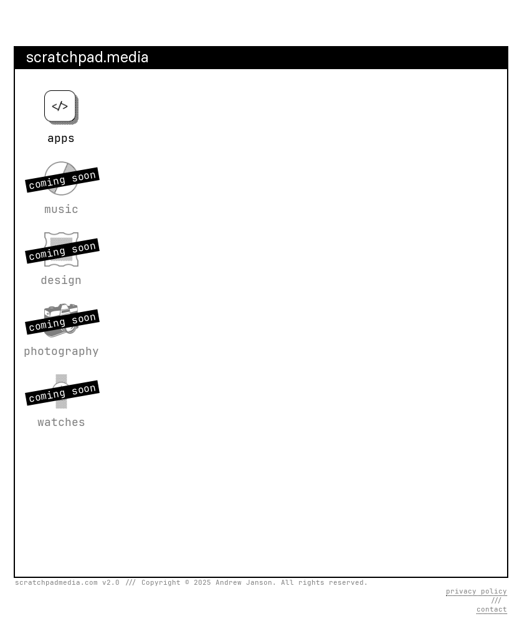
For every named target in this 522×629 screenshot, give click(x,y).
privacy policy (476, 591)
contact (492, 609)
